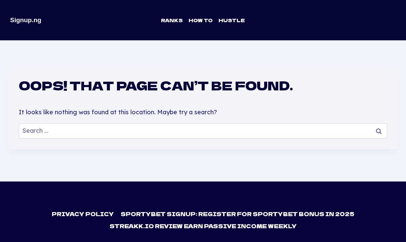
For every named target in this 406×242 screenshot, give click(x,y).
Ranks (172, 20)
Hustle (231, 20)
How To (201, 20)
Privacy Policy (83, 214)
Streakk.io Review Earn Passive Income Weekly (203, 226)
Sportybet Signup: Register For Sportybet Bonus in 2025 (237, 214)
